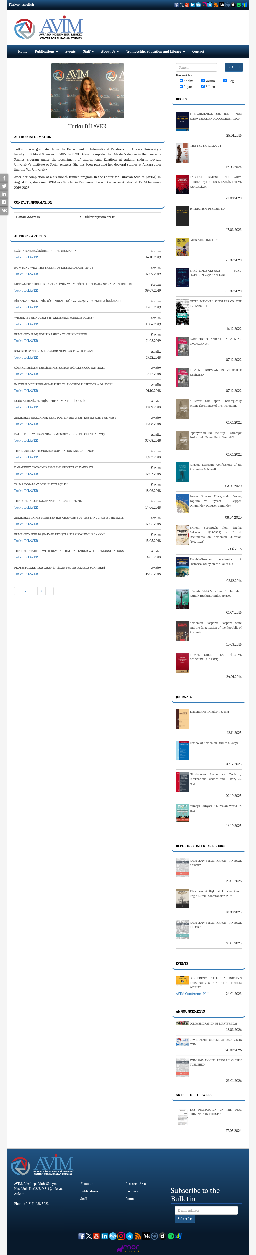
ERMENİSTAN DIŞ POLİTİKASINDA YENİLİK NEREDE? (51, 334)
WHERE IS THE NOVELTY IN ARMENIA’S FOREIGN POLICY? (54, 317)
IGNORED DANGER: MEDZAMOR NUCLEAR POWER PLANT (53, 351)
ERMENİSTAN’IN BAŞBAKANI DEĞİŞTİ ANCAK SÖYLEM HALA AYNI (59, 534)
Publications (46, 51)
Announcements (190, 1011)
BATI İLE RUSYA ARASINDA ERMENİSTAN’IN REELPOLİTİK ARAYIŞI (60, 434)
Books (181, 99)
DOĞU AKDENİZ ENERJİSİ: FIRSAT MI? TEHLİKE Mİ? (49, 401)
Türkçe (14, 4)
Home (23, 51)
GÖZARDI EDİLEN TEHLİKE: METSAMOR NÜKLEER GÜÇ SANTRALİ (59, 367)
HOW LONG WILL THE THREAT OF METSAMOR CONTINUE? (54, 267)
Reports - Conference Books (200, 846)
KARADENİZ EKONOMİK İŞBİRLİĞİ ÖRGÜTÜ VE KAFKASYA (54, 467)
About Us (110, 51)
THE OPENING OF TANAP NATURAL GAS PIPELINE (48, 501)
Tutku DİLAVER (26, 257)
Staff (88, 51)
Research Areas (137, 1184)
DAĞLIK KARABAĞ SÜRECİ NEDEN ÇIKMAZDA (45, 251)
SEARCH (234, 67)
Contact (198, 51)
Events (71, 51)
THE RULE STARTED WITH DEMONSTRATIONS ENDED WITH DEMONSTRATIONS (69, 551)
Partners (132, 1191)
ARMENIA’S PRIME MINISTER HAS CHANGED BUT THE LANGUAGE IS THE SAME (69, 517)
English (28, 4)
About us (86, 1184)
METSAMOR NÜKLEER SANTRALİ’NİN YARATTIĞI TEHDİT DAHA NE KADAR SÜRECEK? (73, 284)
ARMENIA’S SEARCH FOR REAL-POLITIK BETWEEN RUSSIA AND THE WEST (65, 417)
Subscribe (185, 1219)
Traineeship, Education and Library (155, 51)
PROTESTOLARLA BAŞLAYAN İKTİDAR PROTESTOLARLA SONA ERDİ (59, 567)
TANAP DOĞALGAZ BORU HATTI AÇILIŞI (41, 484)
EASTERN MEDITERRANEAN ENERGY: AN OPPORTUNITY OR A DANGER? (63, 384)
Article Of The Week (194, 1095)
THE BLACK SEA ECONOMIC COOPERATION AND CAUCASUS (54, 451)
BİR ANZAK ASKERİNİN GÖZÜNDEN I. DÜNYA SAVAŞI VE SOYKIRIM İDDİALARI (67, 301)
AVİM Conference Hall (193, 993)
